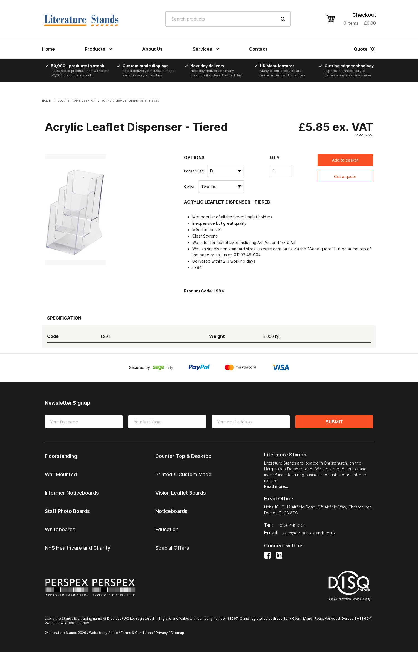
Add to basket (345, 160)
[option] (82, 70)
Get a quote (345, 176)
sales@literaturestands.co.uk (308, 532)
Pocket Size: (194, 171)
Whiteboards (60, 529)
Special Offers (172, 548)
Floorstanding (61, 456)
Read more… (276, 486)
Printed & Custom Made (183, 474)
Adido (113, 633)
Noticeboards (171, 511)
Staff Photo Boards (67, 511)
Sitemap (177, 633)
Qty (275, 157)
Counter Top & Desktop (183, 456)
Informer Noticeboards (72, 493)
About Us (152, 49)
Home (48, 49)
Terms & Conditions (137, 633)
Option (189, 186)
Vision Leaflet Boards (180, 493)
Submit (334, 421)
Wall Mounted (61, 474)
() (365, 49)
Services (202, 49)
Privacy (162, 633)
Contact (258, 49)
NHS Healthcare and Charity (77, 548)
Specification (64, 318)
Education (166, 529)
